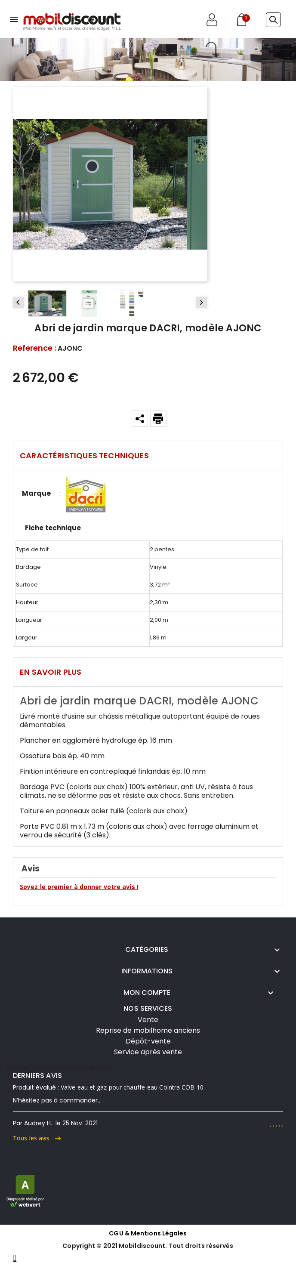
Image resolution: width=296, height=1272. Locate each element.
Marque (36, 493)
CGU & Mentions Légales (148, 1233)
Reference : (34, 348)
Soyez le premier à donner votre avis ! (79, 887)
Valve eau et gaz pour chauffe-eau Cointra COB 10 (132, 1087)
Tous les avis (37, 1138)
